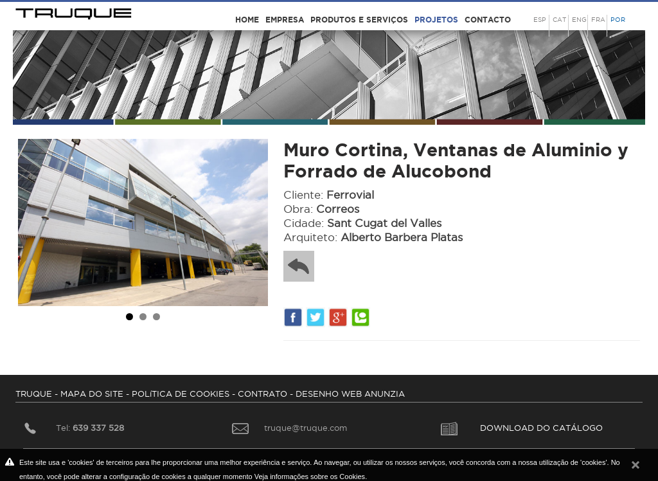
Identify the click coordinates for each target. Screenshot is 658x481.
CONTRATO (262, 393)
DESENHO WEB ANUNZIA (350, 393)
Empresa (284, 19)
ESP (539, 19)
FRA (598, 19)
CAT (559, 19)
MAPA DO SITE (91, 393)
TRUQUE (33, 393)
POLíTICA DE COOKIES (180, 393)
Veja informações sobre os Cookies (309, 476)
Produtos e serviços (359, 19)
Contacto (488, 19)
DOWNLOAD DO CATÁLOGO (522, 427)
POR (617, 19)
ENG (579, 19)
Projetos (436, 19)
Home (247, 19)
